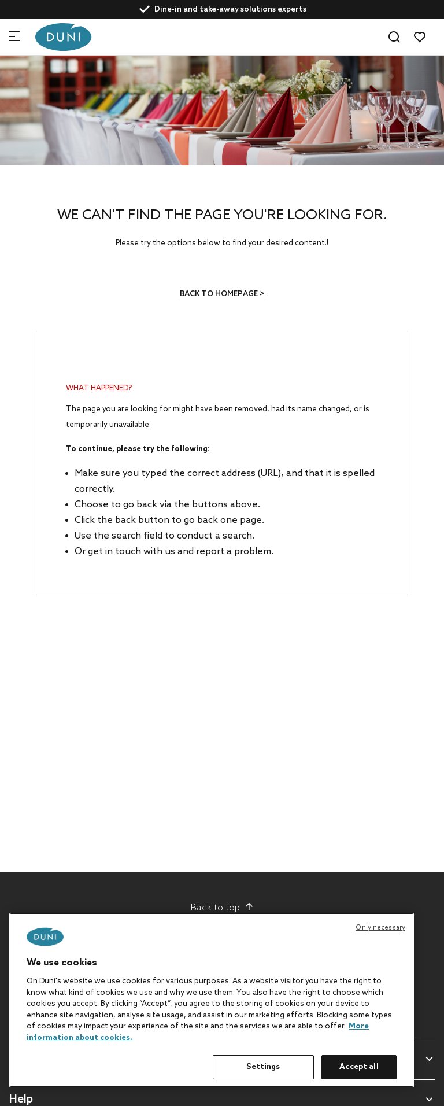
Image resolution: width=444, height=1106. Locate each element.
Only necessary (380, 928)
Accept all (358, 1067)
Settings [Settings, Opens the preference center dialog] (263, 1067)
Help (21, 1100)
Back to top (222, 907)
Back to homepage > (222, 294)
